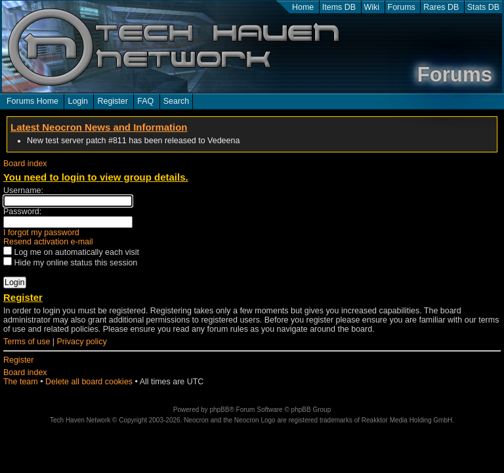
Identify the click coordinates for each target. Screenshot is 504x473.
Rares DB (441, 7)
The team (20, 381)
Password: (22, 211)
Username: (23, 190)
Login (78, 101)
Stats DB (483, 7)
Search (176, 101)
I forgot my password (41, 232)
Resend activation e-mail (48, 241)
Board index (25, 163)
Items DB (339, 7)
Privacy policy (82, 341)
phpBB (219, 409)
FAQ (145, 101)
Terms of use (26, 341)
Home (303, 7)
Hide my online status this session (70, 262)
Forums (401, 7)
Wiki (372, 7)
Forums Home (32, 101)
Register (112, 101)
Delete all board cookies (89, 381)
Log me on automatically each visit (71, 252)
